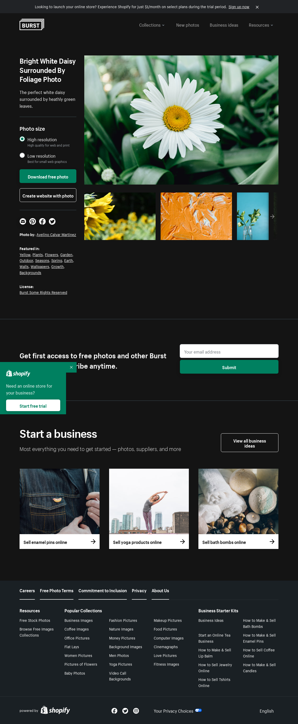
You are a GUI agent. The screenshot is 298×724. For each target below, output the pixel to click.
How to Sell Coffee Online (259, 653)
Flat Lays (71, 646)
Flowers (51, 254)
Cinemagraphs (166, 646)
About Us (160, 589)
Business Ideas (211, 620)
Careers (27, 589)
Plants (37, 254)
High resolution (42, 139)
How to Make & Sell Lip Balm (214, 653)
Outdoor (26, 260)
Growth (57, 266)
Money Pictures (122, 638)
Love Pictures (165, 655)
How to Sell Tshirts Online (214, 682)
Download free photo (48, 176)
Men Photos (119, 655)
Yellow (25, 254)
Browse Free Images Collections (37, 632)
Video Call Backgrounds (120, 676)
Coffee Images (76, 629)
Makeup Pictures (168, 620)
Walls (24, 266)
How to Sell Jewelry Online (215, 667)
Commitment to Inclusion (102, 589)
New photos (187, 24)
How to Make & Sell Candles (259, 667)
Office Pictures (77, 638)
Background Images (125, 646)
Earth (68, 260)
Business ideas (224, 24)
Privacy (139, 589)
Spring (56, 260)
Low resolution (41, 156)
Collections (152, 24)
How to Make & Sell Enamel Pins (259, 638)
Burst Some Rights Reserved (43, 292)
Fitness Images (166, 664)
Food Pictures (165, 629)
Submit (229, 366)
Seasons (42, 260)
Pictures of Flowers (80, 664)
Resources (261, 24)
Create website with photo (47, 195)
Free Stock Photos (35, 620)
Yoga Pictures (120, 664)
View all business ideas (249, 442)
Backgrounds (30, 272)
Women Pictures (78, 655)
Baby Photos (74, 673)
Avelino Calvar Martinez (56, 234)
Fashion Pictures (123, 620)
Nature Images (121, 629)
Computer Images (169, 638)
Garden (66, 254)
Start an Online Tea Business (214, 638)
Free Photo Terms (56, 589)
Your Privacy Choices (178, 710)
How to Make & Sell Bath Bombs (259, 623)
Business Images (78, 620)
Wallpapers (40, 266)
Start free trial (33, 405)
